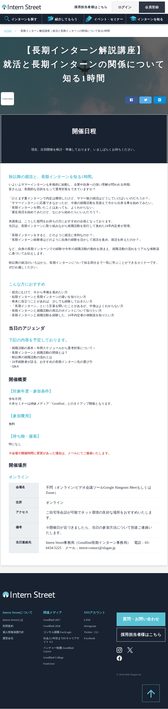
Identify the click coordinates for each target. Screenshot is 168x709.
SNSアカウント (94, 612)
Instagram (90, 626)
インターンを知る (146, 19)
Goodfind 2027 (51, 619)
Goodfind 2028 (51, 626)
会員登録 (151, 7)
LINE (87, 619)
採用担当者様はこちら (88, 7)
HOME (8, 30)
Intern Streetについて (17, 612)
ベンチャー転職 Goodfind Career (58, 649)
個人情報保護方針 (13, 632)
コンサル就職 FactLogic (57, 632)
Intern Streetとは (13, 619)
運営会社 (8, 638)
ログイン (123, 7)
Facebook (89, 638)
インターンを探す (20, 19)
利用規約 (8, 626)
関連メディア (52, 612)
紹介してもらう (62, 19)
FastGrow (49, 663)
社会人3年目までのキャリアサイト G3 (61, 640)
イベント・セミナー (104, 19)
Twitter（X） (92, 632)
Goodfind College (53, 657)
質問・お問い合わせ (141, 619)
